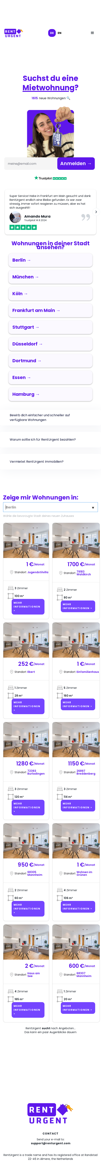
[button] (92, 33)
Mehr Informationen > (27, 606)
